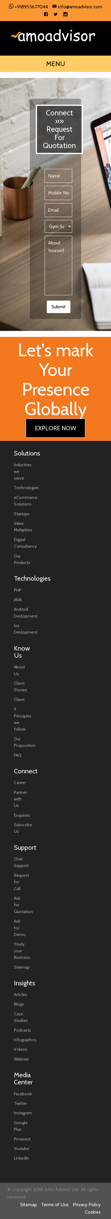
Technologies (26, 487)
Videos (20, 1049)
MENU (55, 64)
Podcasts (22, 1030)
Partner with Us (20, 799)
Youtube (21, 1148)
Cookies (93, 1212)
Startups (21, 513)
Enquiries (22, 815)
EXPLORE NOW (55, 428)
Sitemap (22, 967)
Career (20, 782)
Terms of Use (55, 1204)
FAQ (17, 755)
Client (19, 699)
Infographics (25, 1039)
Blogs (19, 1004)
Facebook (23, 1094)
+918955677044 (28, 7)
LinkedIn (21, 1158)
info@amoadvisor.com (77, 7)
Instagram (23, 1113)
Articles (20, 994)
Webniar (21, 1059)
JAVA (18, 599)
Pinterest (22, 1139)
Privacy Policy (87, 1204)
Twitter (20, 1103)
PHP (17, 590)
